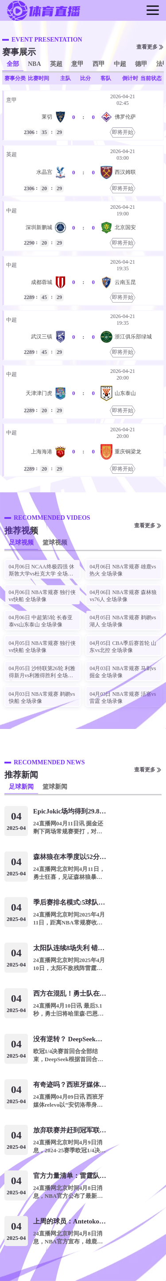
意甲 (77, 64)
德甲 (141, 64)
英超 (56, 64)
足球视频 (21, 542)
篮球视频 (54, 542)
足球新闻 (21, 786)
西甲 (99, 64)
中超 (120, 64)
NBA (34, 64)
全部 (13, 64)
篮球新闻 (54, 786)
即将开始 (122, 132)
